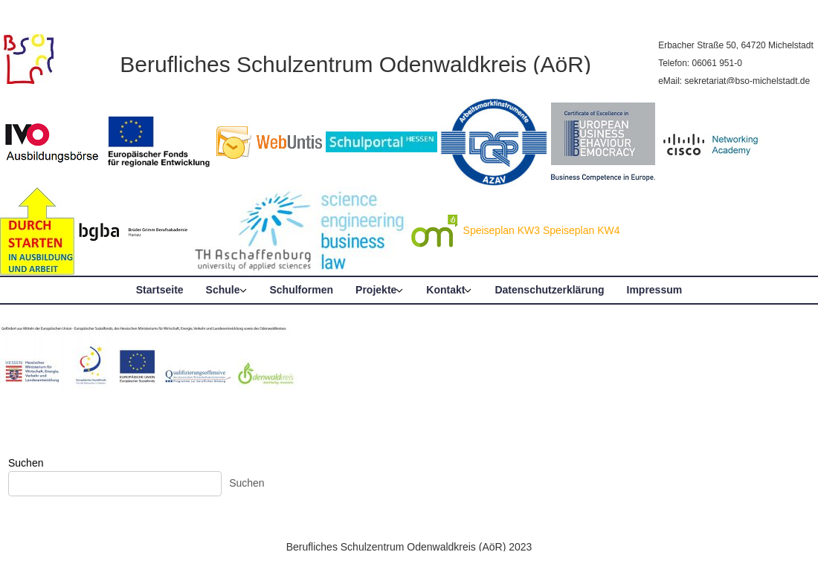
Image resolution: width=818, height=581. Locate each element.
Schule (223, 290)
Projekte (375, 290)
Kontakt (445, 290)
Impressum (655, 290)
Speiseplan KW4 (581, 230)
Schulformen (302, 290)
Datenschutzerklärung (549, 290)
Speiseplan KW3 (502, 230)
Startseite (160, 290)
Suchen (25, 463)
